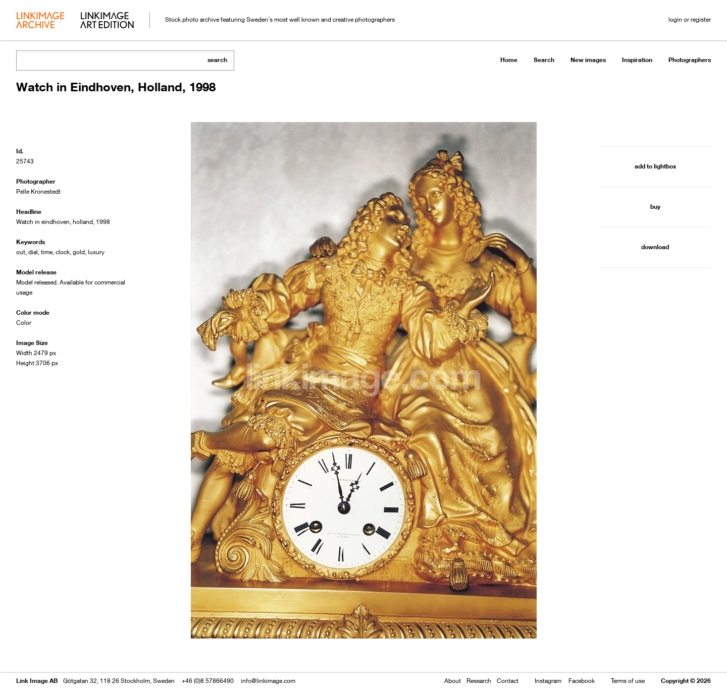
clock (63, 252)
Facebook (581, 680)
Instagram (548, 680)
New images (588, 60)
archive (40, 21)
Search (544, 60)
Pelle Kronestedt (38, 191)
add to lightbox (655, 166)
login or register (689, 19)
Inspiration (637, 60)
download (655, 247)
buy (655, 206)
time (47, 252)
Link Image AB (37, 680)
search (217, 60)
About (452, 680)
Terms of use (628, 680)
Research (478, 680)
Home (508, 60)
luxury (96, 252)
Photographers (689, 60)
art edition (107, 21)
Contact (507, 680)
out (20, 252)
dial (33, 252)
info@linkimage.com (268, 680)
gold (79, 252)
